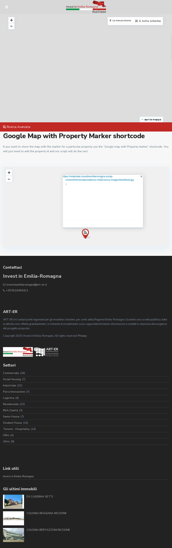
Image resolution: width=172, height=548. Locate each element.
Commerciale (11, 373)
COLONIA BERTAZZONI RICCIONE (48, 530)
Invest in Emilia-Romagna (18, 476)
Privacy (82, 336)
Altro (6, 441)
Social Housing (12, 379)
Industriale (9, 385)
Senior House (11, 416)
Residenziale (11, 404)
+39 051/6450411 (17, 290)
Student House (12, 423)
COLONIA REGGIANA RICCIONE (47, 513)
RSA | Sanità (10, 410)
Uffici (6, 435)
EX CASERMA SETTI (40, 496)
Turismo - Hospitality (16, 429)
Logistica (8, 398)
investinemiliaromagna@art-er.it (27, 285)
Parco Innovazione (14, 392)
